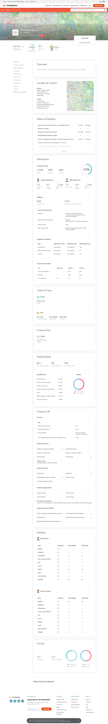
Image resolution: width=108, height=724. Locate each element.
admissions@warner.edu (47, 104)
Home (2, 10)
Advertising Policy (90, 712)
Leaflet (90, 12)
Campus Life (17, 83)
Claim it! (42, 35)
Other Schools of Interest (20, 92)
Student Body (17, 80)
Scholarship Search (75, 704)
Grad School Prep (57, 5)
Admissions (17, 71)
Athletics (16, 86)
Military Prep (83, 5)
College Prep (48, 5)
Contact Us (88, 702)
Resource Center (75, 707)
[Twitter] (11, 701)
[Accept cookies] (77, 721)
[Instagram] (22, 701)
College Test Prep (60, 699)
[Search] (89, 5)
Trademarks (88, 709)
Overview (16, 62)
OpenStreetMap (98, 12)
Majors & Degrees (18, 68)
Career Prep (66, 5)
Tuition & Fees (17, 74)
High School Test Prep (61, 709)
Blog (4, 1)
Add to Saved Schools (84, 43)
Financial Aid (17, 77)
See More (64, 151)
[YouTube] (18, 701)
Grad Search (74, 702)
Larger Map (4, 38)
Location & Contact (19, 65)
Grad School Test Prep (61, 702)
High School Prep (74, 5)
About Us (88, 699)
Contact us (32, 1)
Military (58, 707)
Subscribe (46, 709)
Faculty (15, 89)
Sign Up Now (99, 5)
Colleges (8, 10)
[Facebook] (15, 701)
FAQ (27, 1)
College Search (74, 699)
